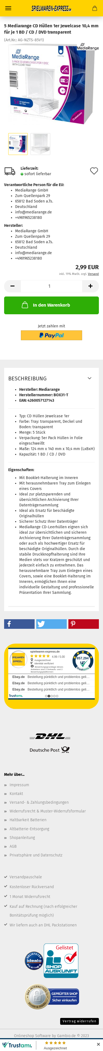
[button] (19, 624)
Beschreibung (27, 378)
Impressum (19, 785)
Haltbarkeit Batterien (28, 820)
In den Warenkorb (45, 304)
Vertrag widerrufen (79, 1021)
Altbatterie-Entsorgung (29, 829)
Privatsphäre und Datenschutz (36, 855)
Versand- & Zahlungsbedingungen (39, 802)
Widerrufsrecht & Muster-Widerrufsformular (48, 811)
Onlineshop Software (32, 1036)
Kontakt (16, 793)
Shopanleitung (22, 837)
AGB (13, 846)
